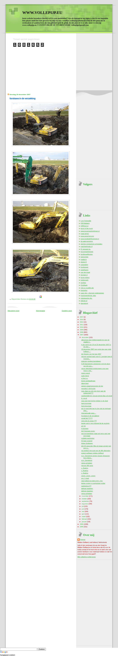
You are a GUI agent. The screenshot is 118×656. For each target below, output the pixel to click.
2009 (82, 330)
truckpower (84, 267)
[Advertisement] (59, 66)
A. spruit (84, 398)
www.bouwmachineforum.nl (90, 231)
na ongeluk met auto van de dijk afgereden (95, 450)
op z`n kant (85, 478)
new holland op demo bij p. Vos (92, 481)
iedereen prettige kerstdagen (91, 361)
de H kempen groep (88, 431)
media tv (84, 259)
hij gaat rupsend (86, 441)
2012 (82, 322)
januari (84, 521)
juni (83, 509)
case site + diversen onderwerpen (92, 293)
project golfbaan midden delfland (92, 453)
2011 (82, 324)
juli (83, 506)
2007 (82, 335)
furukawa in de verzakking (22, 98)
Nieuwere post (13, 311)
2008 (82, 332)
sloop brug (85, 383)
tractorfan (84, 290)
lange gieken (85, 277)
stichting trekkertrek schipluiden (91, 244)
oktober (84, 499)
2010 (82, 327)
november (85, 496)
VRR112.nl (84, 226)
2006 (82, 524)
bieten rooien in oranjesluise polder (93, 483)
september (85, 501)
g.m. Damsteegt (86, 460)
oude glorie (85, 376)
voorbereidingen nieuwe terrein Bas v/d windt (96, 396)
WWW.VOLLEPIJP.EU (42, 12)
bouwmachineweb (87, 252)
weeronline (84, 257)
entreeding (84, 265)
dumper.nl (84, 275)
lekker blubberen (87, 443)
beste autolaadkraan (88, 381)
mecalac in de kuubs (88, 388)
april (83, 514)
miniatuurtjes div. (86, 298)
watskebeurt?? (86, 486)
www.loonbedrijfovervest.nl (90, 239)
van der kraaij (85, 272)
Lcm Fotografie (86, 221)
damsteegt (84, 303)
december (85, 337)
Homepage (40, 311)
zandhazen (84, 270)
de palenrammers (87, 241)
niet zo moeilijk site (87, 288)
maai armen (85, 233)
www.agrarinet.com (87, 236)
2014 (82, 319)
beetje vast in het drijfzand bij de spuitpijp (95, 423)
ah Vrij (83, 426)
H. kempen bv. (86, 249)
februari (84, 519)
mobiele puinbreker (87, 438)
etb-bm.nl (84, 301)
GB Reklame (85, 223)
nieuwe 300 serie (87, 465)
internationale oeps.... (88, 413)
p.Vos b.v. (84, 378)
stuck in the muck (87, 228)
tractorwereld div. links (88, 295)
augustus (85, 504)
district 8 (84, 262)
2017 (82, 317)
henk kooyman (86, 403)
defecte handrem (87, 488)
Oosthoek (84, 285)
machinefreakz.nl (87, 246)
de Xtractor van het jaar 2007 (91, 354)
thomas (82, 539)
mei (83, 511)
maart (84, 516)
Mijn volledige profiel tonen (86, 557)
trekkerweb (84, 280)
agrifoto (83, 283)
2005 (82, 527)
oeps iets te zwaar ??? (89, 421)
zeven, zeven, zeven (88, 476)
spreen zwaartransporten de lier (92, 386)
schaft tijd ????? (87, 418)
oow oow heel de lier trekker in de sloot (94, 401)
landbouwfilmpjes (87, 254)
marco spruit (85, 373)
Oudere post (67, 311)
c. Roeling (84, 468)
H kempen (84, 428)
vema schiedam (86, 463)
